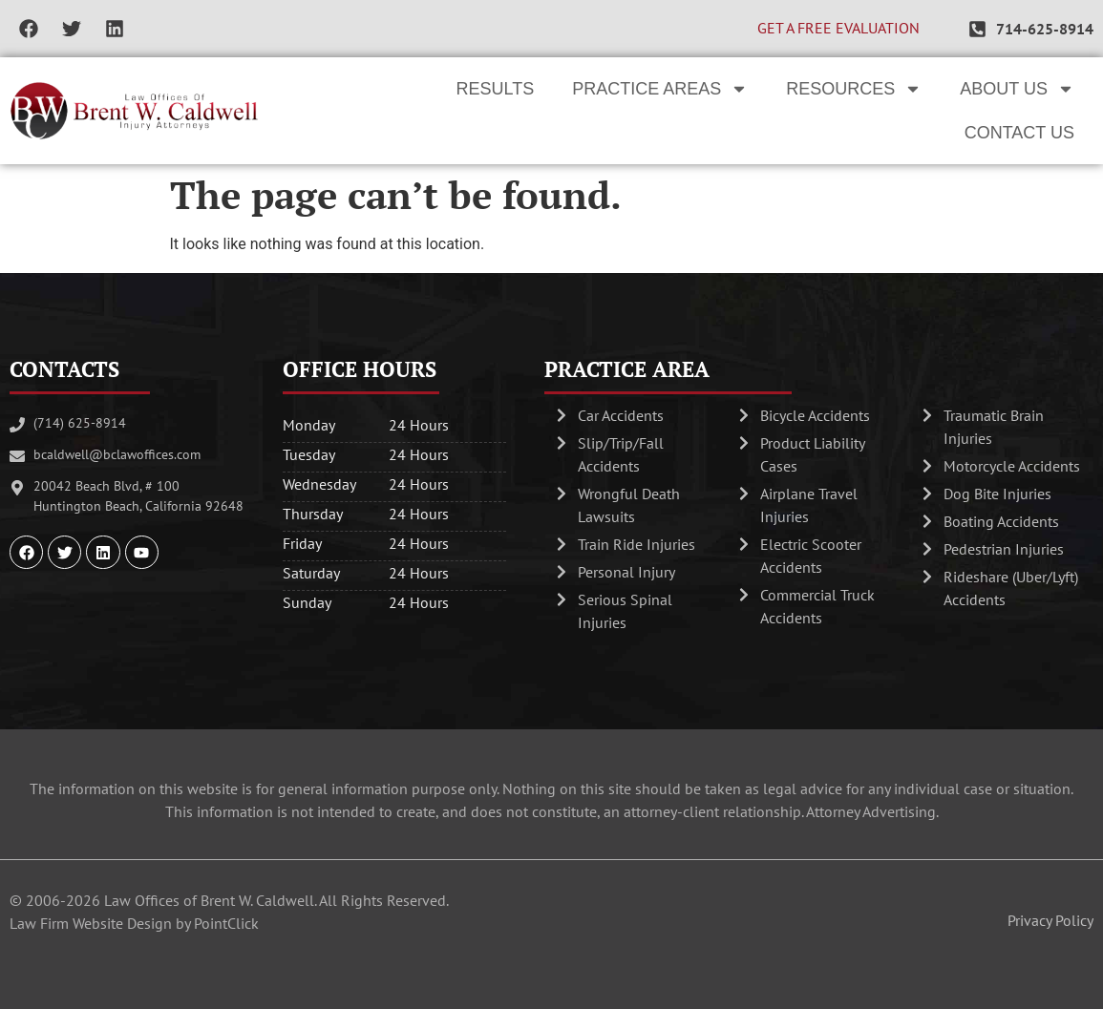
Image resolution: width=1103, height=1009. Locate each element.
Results (495, 88)
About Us (1017, 89)
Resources (854, 89)
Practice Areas (660, 89)
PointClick (226, 923)
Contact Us (1019, 132)
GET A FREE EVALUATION (838, 27)
